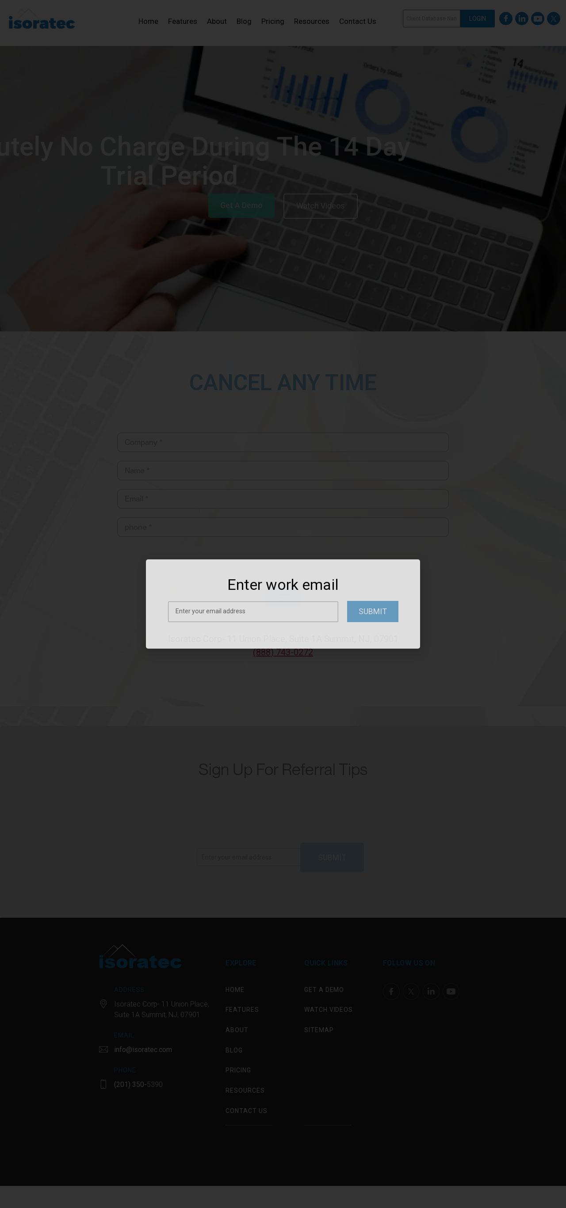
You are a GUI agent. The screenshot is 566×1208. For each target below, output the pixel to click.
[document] (283, 604)
